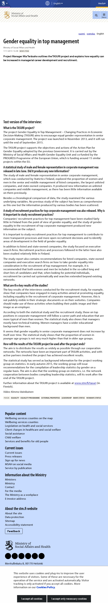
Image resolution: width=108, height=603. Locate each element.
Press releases (13, 456)
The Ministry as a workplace (21, 494)
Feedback (13, 531)
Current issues (13, 452)
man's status (79, 398)
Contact (9, 487)
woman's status (93, 398)
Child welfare (13, 437)
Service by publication (18, 468)
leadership (67, 398)
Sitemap (10, 521)
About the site (13, 513)
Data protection (14, 517)
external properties (50, 398)
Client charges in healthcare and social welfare (33, 429)
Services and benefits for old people (26, 441)
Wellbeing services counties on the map (29, 418)
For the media (13, 491)
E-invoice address (15, 498)
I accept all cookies (31, 598)
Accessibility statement (19, 524)
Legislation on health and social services (29, 425)
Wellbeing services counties (21, 422)
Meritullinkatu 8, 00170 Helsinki (24, 563)
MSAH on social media (18, 464)
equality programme (30, 398)
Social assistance (15, 433)
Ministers (10, 479)
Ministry (10, 483)
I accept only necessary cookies (69, 598)
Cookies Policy (46, 587)
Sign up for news (15, 460)
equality (15, 398)
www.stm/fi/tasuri (85, 383)
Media (101, 3)
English (100, 33)
